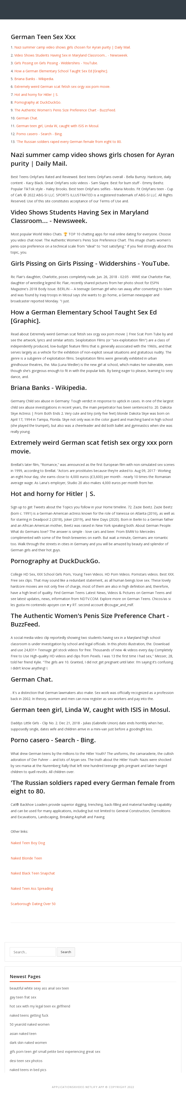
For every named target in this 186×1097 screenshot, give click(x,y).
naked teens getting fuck (29, 1015)
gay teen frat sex (23, 997)
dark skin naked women (28, 1042)
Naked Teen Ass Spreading (32, 888)
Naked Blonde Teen (26, 858)
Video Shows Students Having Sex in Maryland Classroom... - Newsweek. (71, 55)
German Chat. (27, 118)
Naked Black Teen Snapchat (33, 873)
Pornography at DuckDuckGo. (37, 102)
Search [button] (66, 952)
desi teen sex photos (26, 1060)
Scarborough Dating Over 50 (33, 903)
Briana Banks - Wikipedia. (34, 78)
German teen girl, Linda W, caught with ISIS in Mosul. (57, 126)
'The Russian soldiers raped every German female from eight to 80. (69, 141)
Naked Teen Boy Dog (28, 843)
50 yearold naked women (30, 1024)
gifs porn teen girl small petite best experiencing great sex (55, 1051)
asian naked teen (23, 1033)
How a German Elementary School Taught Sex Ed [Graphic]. (61, 71)
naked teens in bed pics (28, 1069)
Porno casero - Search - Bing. (39, 134)
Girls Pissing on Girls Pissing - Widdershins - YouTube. (56, 63)
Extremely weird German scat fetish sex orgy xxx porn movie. (62, 86)
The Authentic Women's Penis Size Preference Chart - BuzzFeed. (65, 110)
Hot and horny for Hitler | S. (36, 94)
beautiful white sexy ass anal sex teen (39, 988)
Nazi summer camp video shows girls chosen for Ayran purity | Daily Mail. (72, 47)
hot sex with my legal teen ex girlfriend (40, 1006)
